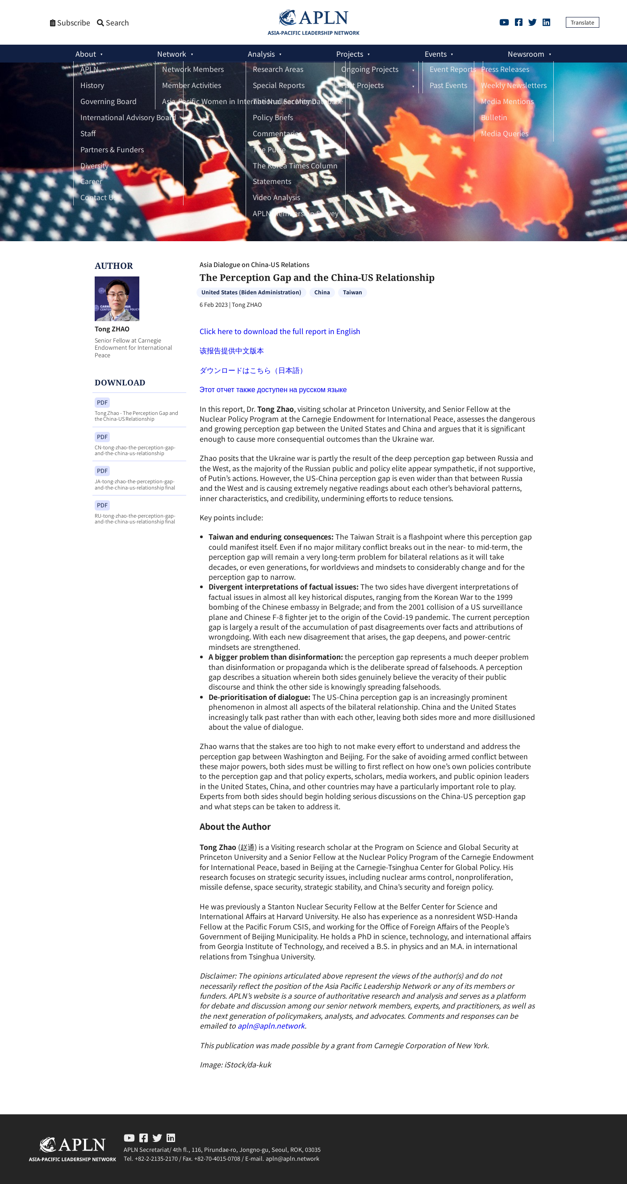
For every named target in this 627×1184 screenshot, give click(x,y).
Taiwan (352, 292)
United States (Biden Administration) (251, 292)
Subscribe (70, 22)
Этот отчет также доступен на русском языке (273, 389)
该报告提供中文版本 (232, 350)
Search (113, 22)
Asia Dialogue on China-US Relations (254, 264)
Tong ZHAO (112, 328)
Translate (582, 22)
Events (436, 53)
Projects (349, 53)
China (322, 292)
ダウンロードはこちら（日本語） (253, 369)
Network (171, 53)
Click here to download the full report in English (280, 331)
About (85, 53)
